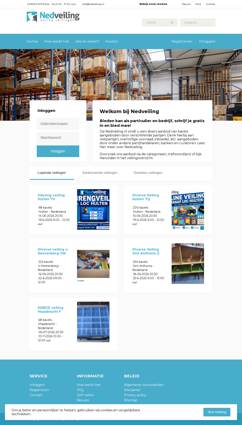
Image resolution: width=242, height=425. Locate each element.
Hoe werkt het (56, 41)
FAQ (198, 4)
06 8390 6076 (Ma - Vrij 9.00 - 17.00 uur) (51, 4)
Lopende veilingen (52, 173)
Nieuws (186, 4)
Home (32, 41)
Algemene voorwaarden (144, 385)
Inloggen (207, 41)
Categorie (190, 22)
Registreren (181, 41)
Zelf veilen (85, 395)
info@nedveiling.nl (93, 4)
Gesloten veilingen (148, 173)
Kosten (112, 41)
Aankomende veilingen (99, 173)
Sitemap (130, 400)
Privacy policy (135, 395)
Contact (210, 4)
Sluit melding (216, 412)
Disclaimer (132, 390)
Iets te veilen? (87, 41)
